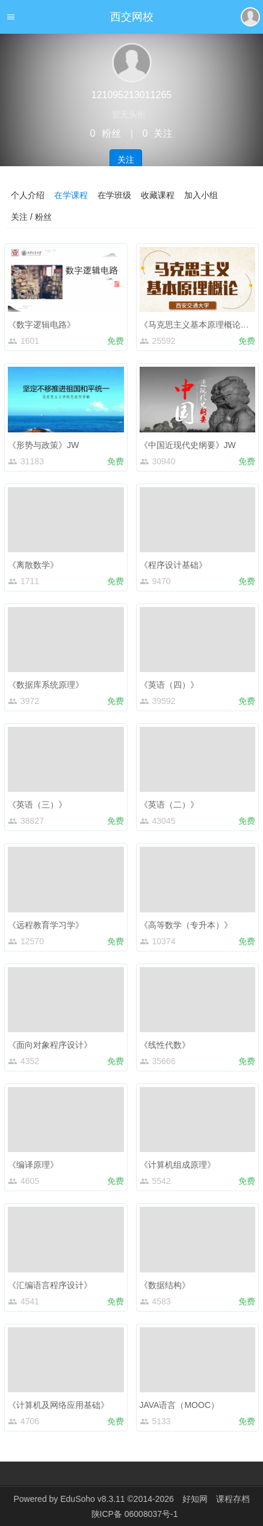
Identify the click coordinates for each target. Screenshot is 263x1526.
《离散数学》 (33, 565)
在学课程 (71, 195)
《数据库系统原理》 (46, 685)
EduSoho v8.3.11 (92, 1499)
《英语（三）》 (37, 804)
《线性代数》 (165, 1045)
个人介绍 (28, 195)
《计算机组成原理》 (177, 1164)
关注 (125, 159)
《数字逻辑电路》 (41, 324)
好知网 (195, 1499)
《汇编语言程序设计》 (50, 1285)
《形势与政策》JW (43, 445)
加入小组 (201, 195)
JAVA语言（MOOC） (180, 1405)
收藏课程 (158, 195)
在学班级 (114, 195)
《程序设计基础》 (173, 565)
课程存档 (233, 1499)
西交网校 (131, 17)
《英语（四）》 (169, 685)
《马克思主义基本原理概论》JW (200, 324)
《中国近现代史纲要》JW (188, 445)
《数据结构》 (165, 1285)
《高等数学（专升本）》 (186, 925)
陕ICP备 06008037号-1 (134, 1514)
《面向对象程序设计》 (50, 1045)
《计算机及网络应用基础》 (58, 1405)
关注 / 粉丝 (31, 217)
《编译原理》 (33, 1164)
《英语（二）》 (169, 804)
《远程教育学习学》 (46, 925)
